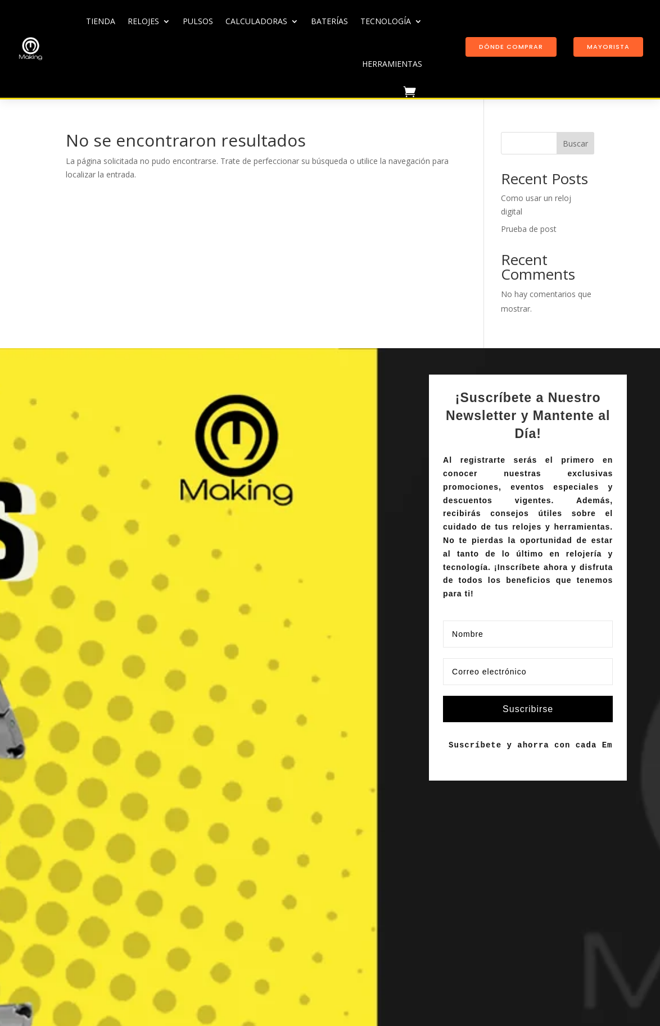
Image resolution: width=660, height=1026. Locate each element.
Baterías (329, 21)
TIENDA (100, 21)
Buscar (575, 143)
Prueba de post (529, 229)
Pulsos (198, 21)
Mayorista (608, 46)
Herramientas (392, 63)
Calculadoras (256, 21)
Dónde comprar (511, 46)
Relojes (143, 21)
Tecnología (385, 21)
